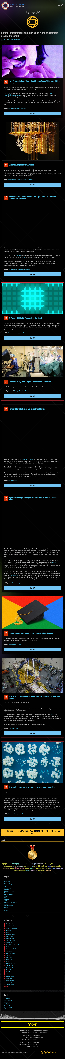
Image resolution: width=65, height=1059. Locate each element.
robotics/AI (23, 109)
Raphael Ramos (10, 963)
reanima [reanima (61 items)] (47, 868)
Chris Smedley (10, 984)
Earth (23, 257)
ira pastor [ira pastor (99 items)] (12, 868)
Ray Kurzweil (7, 888)
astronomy (6, 904)
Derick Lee (9, 957)
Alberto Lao (9, 959)
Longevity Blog (8, 1000)
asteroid (18, 255)
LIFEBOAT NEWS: (36, 1031)
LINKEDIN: (23, 1033)
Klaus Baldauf (10, 951)
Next (31, 833)
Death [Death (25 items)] (15, 866)
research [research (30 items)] (15, 870)
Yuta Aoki (8, 955)
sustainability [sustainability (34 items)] (28, 870)
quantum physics (29, 180)
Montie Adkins (10, 980)
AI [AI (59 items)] (6, 864)
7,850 (52, 831)
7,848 (42, 831)
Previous (10, 831)
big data (6, 910)
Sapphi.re (25, 1052)
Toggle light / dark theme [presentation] (62, 5)
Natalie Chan (9, 965)
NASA (52, 714)
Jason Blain (9, 978)
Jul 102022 (6, 197)
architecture (7, 901)
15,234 (59, 831)
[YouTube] (51, 1052)
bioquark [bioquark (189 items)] (35, 864)
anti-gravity (7, 899)
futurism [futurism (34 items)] (31, 866)
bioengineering (8, 912)
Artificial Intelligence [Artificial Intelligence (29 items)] (22, 864)
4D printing (7, 883)
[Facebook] (42, 1052)
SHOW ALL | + (6, 986)
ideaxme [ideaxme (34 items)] (52, 866)
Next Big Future (8, 1004)
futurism (19, 645)
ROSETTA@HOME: (22, 1045)
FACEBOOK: (22, 1031)
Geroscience (7, 998)
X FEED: (23, 1035)
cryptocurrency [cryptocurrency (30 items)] (9, 866)
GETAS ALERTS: (36, 1033)
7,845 (27, 831)
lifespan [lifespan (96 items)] (26, 868)
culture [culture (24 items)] (13, 866)
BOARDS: (35, 1038)
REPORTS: (35, 1040)
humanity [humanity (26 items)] (49, 866)
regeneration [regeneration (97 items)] (59, 868)
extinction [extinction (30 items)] (24, 866)
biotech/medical (17, 109)
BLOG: (34, 1035)
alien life (6, 897)
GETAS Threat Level (32, 1025)
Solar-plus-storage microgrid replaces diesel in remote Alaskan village (32, 498)
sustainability (21, 814)
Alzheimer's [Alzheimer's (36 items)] (10, 864)
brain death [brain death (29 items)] (61, 864)
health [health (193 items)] (38, 866)
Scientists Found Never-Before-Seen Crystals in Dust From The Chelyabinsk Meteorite (32, 197)
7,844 (22, 831)
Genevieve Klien (11, 728)
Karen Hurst (9, 942)
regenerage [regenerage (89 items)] (52, 868)
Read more (32, 113)
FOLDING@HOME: (23, 1042)
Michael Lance (10, 976)
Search (62, 843)
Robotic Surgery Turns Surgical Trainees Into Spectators (30, 381)
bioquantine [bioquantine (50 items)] (28, 864)
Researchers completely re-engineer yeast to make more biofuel (33, 787)
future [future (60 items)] (28, 866)
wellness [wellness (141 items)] (48, 870)
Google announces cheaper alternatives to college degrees (31, 633)
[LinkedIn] (48, 1052)
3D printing (7, 881)
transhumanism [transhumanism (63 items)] (41, 870)
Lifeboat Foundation (11, 1052)
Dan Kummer (10, 333)
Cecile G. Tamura (10, 953)
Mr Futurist (7, 1002)
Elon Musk (6, 889)
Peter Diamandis (8, 885)
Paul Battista (9, 936)
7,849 (47, 831)
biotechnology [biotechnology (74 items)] (47, 864)
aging (5, 896)
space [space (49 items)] (24, 870)
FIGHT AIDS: (24, 1040)
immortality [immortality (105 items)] (57, 866)
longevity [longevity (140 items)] (32, 868)
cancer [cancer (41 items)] (5, 866)
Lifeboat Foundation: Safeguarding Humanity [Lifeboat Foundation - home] (28, 5)
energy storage (14, 575)
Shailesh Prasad (10, 934)
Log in (5, 40)
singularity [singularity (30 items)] (21, 870)
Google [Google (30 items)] (34, 866)
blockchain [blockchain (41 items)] (57, 864)
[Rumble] (54, 1052)
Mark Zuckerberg (8, 894)
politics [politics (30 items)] (43, 868)
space (17, 728)
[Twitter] (45, 1052)
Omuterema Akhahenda (12, 949)
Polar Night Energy (27, 459)
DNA (5, 886)
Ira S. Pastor (9, 982)
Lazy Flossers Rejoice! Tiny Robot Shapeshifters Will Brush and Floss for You (34, 82)
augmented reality (8, 905)
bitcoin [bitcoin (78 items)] (53, 864)
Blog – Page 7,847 (32, 12)
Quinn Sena (10, 109)
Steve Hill (8, 970)
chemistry (16, 814)
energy (15, 481)
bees (5, 909)
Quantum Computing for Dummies (21, 165)
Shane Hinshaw (10, 961)
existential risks (27, 269)
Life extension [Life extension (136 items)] (19, 868)
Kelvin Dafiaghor (10, 940)
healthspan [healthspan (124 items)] (44, 866)
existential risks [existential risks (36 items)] (20, 866)
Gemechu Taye (10, 938)
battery (54, 562)
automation (7, 907)
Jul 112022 (6, 82)
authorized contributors (14, 40)
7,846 (32, 831)
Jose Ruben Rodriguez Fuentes (14, 180)
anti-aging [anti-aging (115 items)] (15, 864)
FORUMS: (28, 1047)
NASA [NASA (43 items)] (37, 868)
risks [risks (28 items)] (18, 870)
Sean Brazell (9, 968)
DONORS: (27, 1038)
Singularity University (9, 891)
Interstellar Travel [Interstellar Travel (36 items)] (6, 868)
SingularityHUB (8, 1008)
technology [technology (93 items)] (34, 870)
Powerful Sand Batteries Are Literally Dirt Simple (27, 409)
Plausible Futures (8, 1006)
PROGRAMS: (35, 1042)
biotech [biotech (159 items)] (40, 864)
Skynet (5, 893)
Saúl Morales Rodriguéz (12, 926)
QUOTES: (35, 1047)
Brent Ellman (9, 972)
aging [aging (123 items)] (4, 864)
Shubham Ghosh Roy (12, 583)
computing (23, 180)
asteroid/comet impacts (18, 269)
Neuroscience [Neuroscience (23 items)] (40, 868)
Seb (7, 974)
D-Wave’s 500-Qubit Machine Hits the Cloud (25, 318)
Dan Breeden (9, 932)
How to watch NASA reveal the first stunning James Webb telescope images (34, 697)
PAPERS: (35, 1045)
